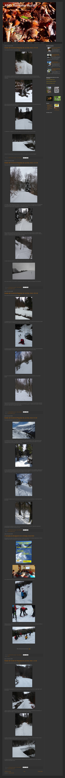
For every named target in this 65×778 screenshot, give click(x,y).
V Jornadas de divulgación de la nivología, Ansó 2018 (19, 536)
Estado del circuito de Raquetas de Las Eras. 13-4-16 (56, 48)
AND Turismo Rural (20, 5)
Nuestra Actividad (29, 42)
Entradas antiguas (40, 771)
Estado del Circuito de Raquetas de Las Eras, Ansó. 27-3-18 (21, 47)
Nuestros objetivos (15, 42)
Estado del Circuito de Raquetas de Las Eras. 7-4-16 (56, 62)
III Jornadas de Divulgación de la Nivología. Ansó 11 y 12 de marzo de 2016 (56, 69)
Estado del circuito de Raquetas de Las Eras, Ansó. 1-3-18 (21, 660)
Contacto (42, 42)
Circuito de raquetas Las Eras (11, 288)
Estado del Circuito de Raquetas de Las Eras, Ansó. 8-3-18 (21, 418)
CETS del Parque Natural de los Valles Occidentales (50, 105)
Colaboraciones (36, 42)
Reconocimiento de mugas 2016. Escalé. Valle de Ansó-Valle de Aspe (56, 55)
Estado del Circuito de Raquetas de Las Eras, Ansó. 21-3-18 (21, 162)
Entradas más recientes (8, 771)
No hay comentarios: (19, 157)
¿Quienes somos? (7, 42)
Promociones (22, 42)
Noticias (9, 656)
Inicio (24, 771)
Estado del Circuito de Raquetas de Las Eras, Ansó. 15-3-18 (21, 293)
